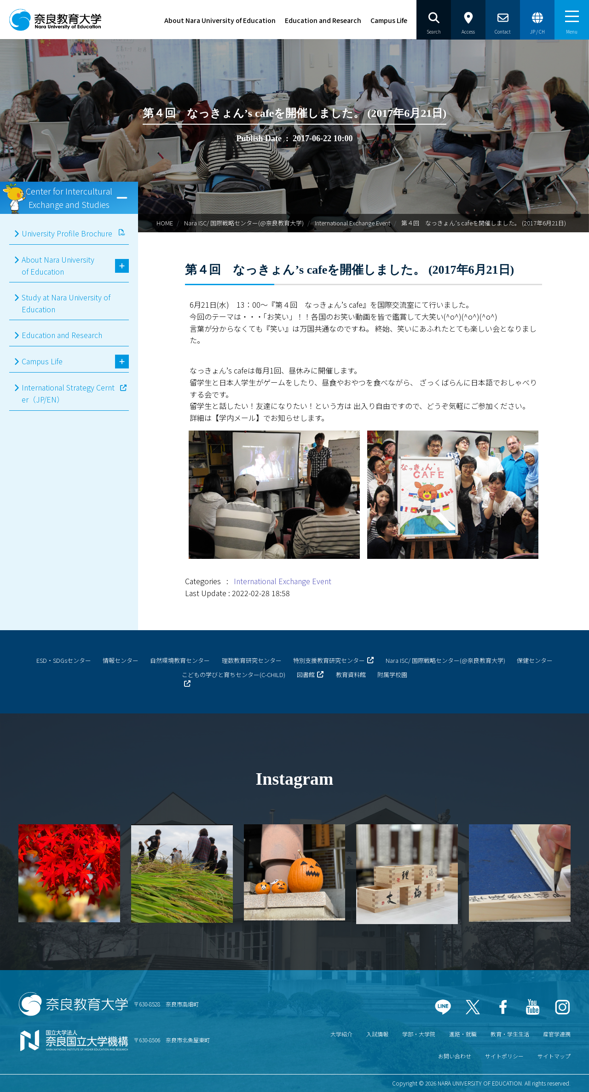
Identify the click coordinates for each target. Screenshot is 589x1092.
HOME (164, 222)
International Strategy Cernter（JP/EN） (68, 393)
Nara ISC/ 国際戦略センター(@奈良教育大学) (244, 222)
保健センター (535, 660)
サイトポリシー (504, 1056)
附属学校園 (392, 674)
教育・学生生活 (510, 1034)
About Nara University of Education (220, 20)
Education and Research (323, 20)
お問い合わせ (454, 1056)
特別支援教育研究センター (329, 660)
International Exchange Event (352, 222)
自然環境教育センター (180, 660)
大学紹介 (341, 1034)
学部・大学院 (418, 1034)
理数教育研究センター (252, 660)
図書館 (306, 674)
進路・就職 (463, 1034)
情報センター (121, 660)
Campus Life (388, 20)
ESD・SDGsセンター (63, 660)
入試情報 (377, 1034)
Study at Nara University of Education (66, 303)
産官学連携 (557, 1034)
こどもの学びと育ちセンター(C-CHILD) (233, 674)
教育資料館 (351, 674)
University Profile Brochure (67, 233)
